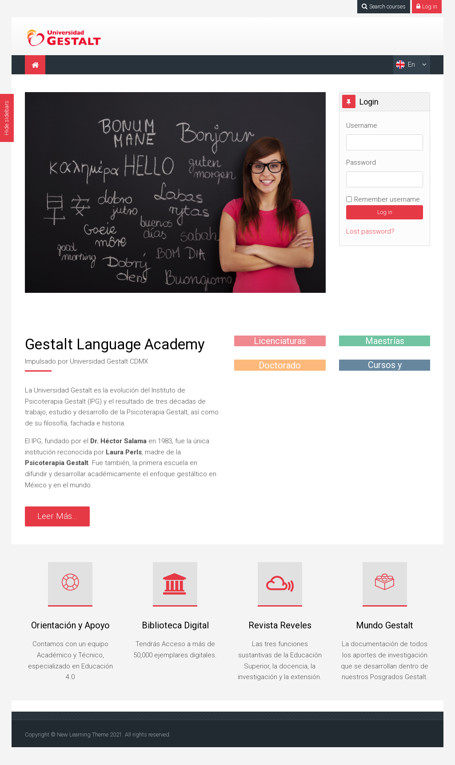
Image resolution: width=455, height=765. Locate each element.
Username (361, 125)
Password (361, 162)
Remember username (387, 199)
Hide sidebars (6, 118)
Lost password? (370, 231)
